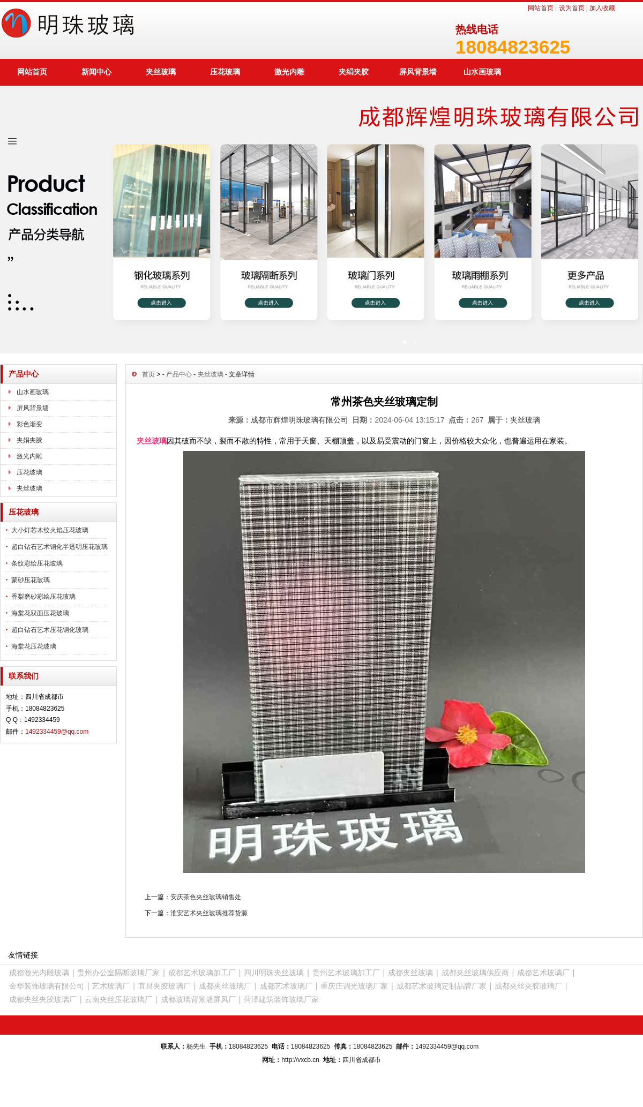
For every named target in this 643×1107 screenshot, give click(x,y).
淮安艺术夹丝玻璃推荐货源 (209, 913)
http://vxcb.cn (300, 1060)
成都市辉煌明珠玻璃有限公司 (299, 420)
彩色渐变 (29, 424)
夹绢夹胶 (354, 71)
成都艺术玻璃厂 (543, 972)
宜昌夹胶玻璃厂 (164, 986)
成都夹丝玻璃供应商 (475, 972)
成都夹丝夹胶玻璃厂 (528, 986)
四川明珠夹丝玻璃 (274, 972)
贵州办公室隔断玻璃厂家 (118, 972)
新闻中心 (96, 71)
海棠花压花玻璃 (33, 646)
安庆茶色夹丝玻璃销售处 (205, 897)
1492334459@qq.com (56, 731)
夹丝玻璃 (161, 71)
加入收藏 (602, 8)
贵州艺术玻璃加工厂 (346, 972)
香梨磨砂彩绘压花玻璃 (43, 596)
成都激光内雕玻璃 (39, 972)
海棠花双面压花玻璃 (40, 613)
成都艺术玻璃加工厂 (202, 972)
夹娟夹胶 (29, 440)
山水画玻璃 (482, 71)
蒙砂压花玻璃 (30, 580)
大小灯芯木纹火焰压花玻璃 (49, 530)
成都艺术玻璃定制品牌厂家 (442, 986)
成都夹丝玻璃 (410, 972)
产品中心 (179, 374)
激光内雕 (289, 71)
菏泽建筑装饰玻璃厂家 (281, 999)
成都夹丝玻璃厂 (225, 986)
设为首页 (572, 8)
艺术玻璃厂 (111, 986)
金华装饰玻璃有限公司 (46, 986)
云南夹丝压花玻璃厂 (118, 999)
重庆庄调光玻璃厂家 (354, 986)
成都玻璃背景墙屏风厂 (198, 999)
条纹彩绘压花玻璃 (37, 563)
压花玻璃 (225, 71)
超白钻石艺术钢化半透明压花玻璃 (59, 547)
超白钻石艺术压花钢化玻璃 (49, 630)
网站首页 (541, 8)
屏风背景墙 (418, 71)
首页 (148, 374)
